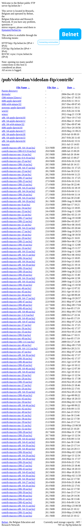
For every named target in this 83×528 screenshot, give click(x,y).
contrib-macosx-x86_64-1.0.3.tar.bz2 (19, 348)
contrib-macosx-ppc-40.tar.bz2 (16, 412)
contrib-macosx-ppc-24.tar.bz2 (16, 174)
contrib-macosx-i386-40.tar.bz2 (17, 495)
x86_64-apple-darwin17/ (14, 131)
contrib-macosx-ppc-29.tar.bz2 (16, 375)
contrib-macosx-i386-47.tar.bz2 (17, 301)
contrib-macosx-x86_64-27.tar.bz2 (18, 482)
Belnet (5, 522)
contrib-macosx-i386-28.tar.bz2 (17, 432)
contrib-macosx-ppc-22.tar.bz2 (16, 214)
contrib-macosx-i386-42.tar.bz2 (17, 502)
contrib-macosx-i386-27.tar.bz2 (17, 465)
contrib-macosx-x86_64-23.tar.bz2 (18, 198)
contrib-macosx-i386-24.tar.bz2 (17, 194)
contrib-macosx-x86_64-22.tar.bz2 (18, 228)
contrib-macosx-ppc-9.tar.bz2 (16, 204)
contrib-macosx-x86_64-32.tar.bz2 (18, 509)
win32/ (5, 111)
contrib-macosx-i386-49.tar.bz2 (17, 308)
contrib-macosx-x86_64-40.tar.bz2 (18, 449)
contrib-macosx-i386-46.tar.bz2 (17, 362)
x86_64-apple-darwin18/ (14, 134)
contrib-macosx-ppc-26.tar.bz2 (16, 388)
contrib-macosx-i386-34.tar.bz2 (17, 258)
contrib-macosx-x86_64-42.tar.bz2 (18, 439)
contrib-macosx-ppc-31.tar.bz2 (16, 425)
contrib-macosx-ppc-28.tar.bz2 (16, 378)
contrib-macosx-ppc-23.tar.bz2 (16, 171)
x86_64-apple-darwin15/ (14, 137)
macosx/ (6, 144)
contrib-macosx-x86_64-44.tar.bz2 (18, 405)
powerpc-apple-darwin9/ (13, 107)
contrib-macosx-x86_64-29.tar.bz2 (18, 455)
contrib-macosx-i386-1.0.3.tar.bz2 (18, 341)
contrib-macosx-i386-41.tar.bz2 (17, 499)
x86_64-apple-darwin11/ (14, 121)
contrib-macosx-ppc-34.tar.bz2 (16, 208)
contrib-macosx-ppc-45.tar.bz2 (16, 291)
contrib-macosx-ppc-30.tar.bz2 (16, 402)
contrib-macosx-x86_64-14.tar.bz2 (18, 147)
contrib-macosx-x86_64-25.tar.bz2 (18, 188)
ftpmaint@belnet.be (11, 30)
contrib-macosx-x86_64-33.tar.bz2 (18, 251)
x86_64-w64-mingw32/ (13, 124)
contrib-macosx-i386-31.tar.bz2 (17, 512)
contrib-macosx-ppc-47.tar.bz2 (16, 352)
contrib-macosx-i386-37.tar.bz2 (17, 178)
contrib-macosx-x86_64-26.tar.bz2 (18, 485)
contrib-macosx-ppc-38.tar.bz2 (16, 418)
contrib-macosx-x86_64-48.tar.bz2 (18, 311)
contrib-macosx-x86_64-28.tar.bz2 (18, 459)
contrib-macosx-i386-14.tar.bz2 (17, 164)
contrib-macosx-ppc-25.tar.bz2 (16, 161)
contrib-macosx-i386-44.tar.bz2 (17, 395)
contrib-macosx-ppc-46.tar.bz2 (16, 288)
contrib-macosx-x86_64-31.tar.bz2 (18, 505)
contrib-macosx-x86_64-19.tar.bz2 (18, 278)
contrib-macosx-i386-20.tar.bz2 (17, 275)
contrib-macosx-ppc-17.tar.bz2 (16, 231)
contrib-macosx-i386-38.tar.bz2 (17, 489)
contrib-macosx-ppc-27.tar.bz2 (16, 385)
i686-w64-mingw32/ (12, 104)
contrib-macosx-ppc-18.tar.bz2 (16, 234)
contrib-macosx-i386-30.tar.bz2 (17, 452)
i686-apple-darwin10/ (12, 127)
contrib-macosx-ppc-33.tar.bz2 (16, 211)
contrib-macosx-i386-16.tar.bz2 (17, 285)
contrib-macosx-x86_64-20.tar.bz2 (18, 265)
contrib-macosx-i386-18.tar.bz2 (17, 271)
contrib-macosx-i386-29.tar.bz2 (17, 435)
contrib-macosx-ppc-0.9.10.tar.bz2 (18, 157)
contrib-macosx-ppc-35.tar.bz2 (16, 331)
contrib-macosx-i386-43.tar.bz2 (17, 469)
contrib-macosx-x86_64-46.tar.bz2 (18, 368)
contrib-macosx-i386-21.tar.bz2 (17, 241)
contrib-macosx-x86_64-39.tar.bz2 (18, 445)
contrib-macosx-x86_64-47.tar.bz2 (18, 321)
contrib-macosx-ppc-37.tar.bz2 (16, 325)
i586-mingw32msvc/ (12, 97)
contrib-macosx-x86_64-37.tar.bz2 (18, 168)
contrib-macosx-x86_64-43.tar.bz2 (18, 472)
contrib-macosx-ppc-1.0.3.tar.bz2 (18, 315)
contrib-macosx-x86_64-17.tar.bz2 (18, 298)
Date (69, 87)
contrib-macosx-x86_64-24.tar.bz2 (18, 191)
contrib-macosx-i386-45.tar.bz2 (17, 365)
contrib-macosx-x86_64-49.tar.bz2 (18, 318)
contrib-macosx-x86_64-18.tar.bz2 (18, 201)
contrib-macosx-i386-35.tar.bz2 (17, 382)
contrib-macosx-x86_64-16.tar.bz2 (18, 281)
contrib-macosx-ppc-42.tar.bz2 (16, 408)
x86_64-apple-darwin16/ (14, 141)
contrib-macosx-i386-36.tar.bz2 (17, 358)
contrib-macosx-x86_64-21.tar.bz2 (18, 255)
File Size (51, 87)
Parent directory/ (10, 91)
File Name (21, 87)
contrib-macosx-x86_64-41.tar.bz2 (18, 442)
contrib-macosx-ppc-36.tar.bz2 (16, 328)
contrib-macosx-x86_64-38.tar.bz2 (18, 479)
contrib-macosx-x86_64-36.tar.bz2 (18, 355)
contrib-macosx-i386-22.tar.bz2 (17, 221)
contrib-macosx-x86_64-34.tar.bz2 (18, 261)
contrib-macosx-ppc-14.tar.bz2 (16, 154)
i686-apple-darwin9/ (11, 101)
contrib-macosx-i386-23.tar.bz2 (17, 184)
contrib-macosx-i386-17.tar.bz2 (17, 218)
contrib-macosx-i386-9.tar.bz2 (16, 335)
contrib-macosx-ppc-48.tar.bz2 (16, 345)
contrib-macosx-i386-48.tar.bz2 (17, 305)
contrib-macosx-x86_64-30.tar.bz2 (18, 475)
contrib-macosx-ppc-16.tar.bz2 (16, 248)
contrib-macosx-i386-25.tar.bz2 (17, 181)
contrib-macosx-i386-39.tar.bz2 (17, 492)
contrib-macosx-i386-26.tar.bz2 (17, 462)
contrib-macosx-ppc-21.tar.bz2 (16, 224)
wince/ (5, 114)
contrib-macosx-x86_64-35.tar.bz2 (18, 392)
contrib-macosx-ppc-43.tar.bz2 (16, 398)
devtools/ (6, 94)
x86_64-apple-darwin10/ (14, 117)
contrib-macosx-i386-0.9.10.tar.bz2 (19, 151)
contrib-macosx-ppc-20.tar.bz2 (16, 238)
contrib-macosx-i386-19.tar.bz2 (17, 268)
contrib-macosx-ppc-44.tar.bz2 (16, 295)
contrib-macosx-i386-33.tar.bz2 (17, 244)
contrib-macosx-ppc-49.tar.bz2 (16, 338)
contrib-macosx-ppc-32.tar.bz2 (16, 428)
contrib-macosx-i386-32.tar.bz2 (17, 515)
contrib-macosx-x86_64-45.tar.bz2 (18, 372)
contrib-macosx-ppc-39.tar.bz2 (16, 422)
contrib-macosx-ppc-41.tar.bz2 (16, 415)
